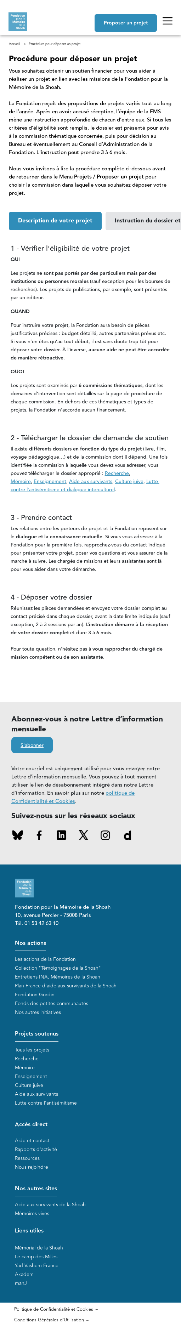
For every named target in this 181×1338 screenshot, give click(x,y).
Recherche (27, 1058)
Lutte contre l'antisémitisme (46, 1103)
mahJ (21, 1283)
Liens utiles (29, 1230)
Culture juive (29, 1085)
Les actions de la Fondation (45, 959)
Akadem (24, 1274)
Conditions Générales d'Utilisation (49, 1319)
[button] (55, 221)
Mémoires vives (32, 1213)
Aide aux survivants (36, 1094)
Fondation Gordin (35, 994)
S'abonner (32, 745)
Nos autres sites (36, 1188)
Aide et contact (32, 1140)
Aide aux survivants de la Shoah (50, 1204)
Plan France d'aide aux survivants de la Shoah (66, 986)
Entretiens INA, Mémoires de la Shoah (57, 977)
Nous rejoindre (31, 1167)
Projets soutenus (36, 1034)
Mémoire (25, 1067)
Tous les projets (32, 1050)
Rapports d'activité (36, 1149)
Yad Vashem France (36, 1265)
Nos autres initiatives (38, 1012)
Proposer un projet (126, 23)
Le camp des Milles (36, 1256)
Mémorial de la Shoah (39, 1248)
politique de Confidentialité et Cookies (73, 797)
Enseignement (31, 1076)
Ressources (27, 1158)
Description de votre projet (55, 220)
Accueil (14, 43)
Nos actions (30, 943)
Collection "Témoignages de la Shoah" (58, 968)
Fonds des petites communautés (51, 1003)
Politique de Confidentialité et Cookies (53, 1309)
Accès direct (31, 1124)
